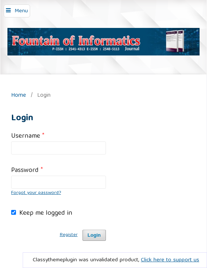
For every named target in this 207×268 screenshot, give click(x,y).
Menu (21, 11)
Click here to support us (170, 260)
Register (69, 235)
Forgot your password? (36, 193)
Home (18, 95)
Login (94, 235)
